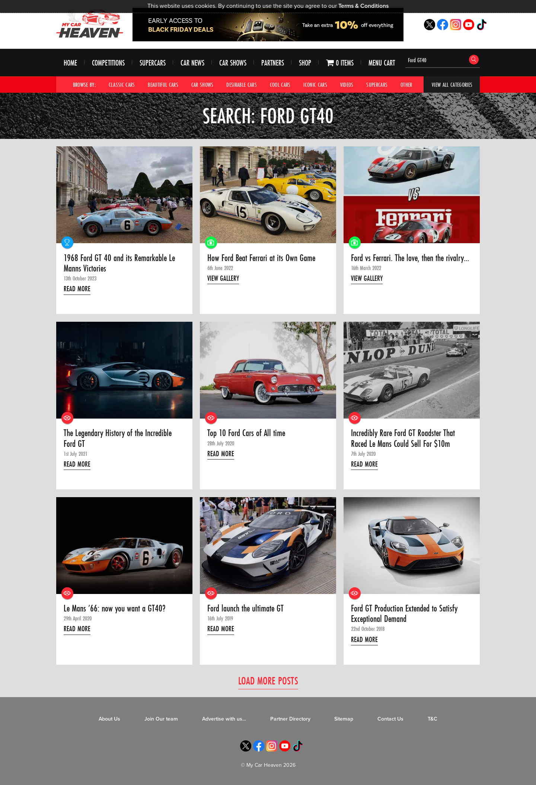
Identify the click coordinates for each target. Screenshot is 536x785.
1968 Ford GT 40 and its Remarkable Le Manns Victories (119, 263)
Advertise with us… (224, 719)
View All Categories (452, 84)
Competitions (108, 62)
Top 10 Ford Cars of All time (246, 433)
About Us (109, 719)
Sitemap (343, 719)
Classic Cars (122, 84)
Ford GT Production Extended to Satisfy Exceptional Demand (404, 613)
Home (70, 62)
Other (406, 84)
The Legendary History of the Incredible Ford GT (118, 438)
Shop (305, 62)
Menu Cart (381, 62)
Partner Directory (290, 719)
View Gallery (223, 278)
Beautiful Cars (163, 84)
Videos (347, 84)
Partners (272, 62)
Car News (192, 62)
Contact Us (390, 719)
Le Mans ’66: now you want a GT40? (115, 608)
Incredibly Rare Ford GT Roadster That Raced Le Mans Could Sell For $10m (403, 438)
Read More (77, 288)
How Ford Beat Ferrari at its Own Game (261, 258)
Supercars (153, 62)
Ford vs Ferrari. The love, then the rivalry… (410, 258)
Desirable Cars (241, 84)
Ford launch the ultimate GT (245, 608)
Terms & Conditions (363, 6)
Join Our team (161, 719)
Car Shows (232, 62)
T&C (432, 719)
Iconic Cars (315, 84)
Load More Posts (268, 680)
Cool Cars (280, 84)
